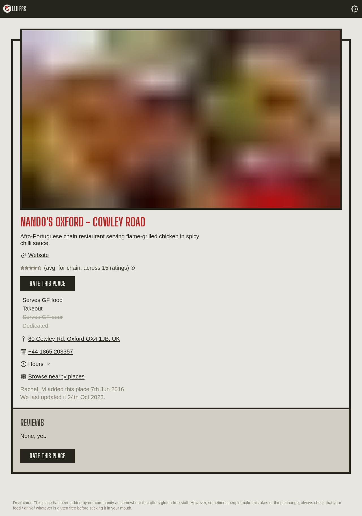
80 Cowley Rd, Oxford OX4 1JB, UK (74, 339)
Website (38, 255)
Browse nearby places (56, 376)
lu (14, 9)
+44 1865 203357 (50, 351)
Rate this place (47, 283)
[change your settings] (355, 9)
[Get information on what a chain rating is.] (133, 268)
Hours (35, 364)
